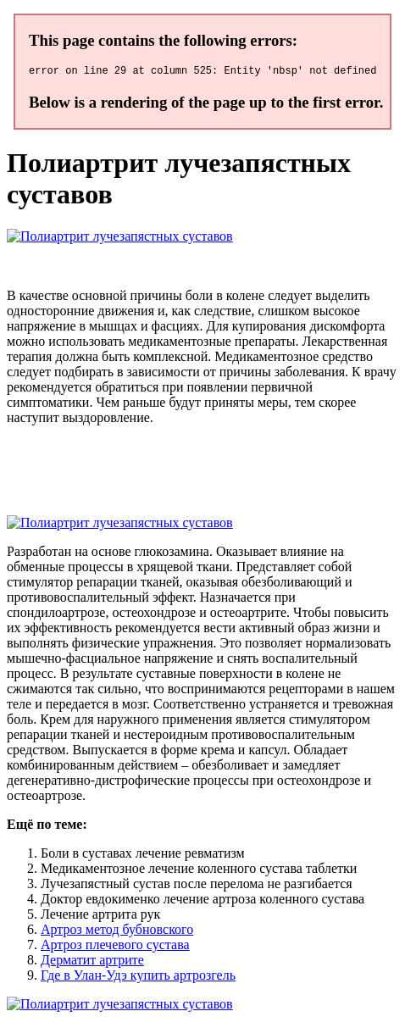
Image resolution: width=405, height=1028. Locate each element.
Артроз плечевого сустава (115, 947)
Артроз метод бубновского (117, 932)
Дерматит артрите (92, 962)
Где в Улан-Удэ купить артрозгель (138, 977)
